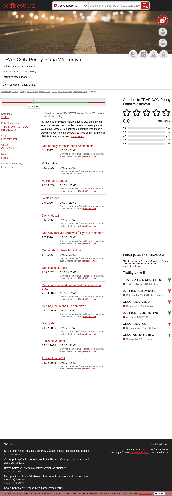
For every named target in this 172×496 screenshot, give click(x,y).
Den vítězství (50, 215)
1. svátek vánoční (53, 341)
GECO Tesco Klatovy (137, 301)
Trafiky (23, 92)
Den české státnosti (55, 267)
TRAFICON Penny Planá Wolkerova (72, 92)
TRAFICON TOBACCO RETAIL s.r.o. (14, 128)
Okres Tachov (44, 92)
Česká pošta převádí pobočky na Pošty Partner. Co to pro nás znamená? (46, 459)
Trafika (5, 117)
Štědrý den (49, 323)
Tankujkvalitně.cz (139, 452)
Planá (54, 92)
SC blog (9, 444)
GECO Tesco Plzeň (135, 323)
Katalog (15, 92)
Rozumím (159, 493)
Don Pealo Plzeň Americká (140, 312)
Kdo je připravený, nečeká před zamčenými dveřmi (33, 488)
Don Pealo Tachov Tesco (139, 290)
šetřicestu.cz (19, 5)
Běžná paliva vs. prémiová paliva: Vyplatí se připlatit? (35, 468)
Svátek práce (50, 198)
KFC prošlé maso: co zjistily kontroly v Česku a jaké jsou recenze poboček (47, 451)
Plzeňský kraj (32, 92)
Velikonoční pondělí (54, 180)
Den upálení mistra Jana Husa (62, 250)
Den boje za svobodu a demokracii (64, 306)
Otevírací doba (11, 84)
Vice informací (145, 493)
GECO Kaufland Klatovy (138, 334)
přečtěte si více (89, 156)
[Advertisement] (73, 399)
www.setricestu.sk (131, 266)
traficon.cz (7, 167)
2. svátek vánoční (53, 358)
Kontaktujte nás (159, 444)
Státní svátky (29, 84)
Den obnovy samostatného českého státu (69, 146)
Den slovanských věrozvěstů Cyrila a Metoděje (72, 233)
